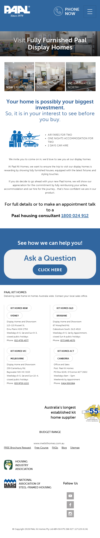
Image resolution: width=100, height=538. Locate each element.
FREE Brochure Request (17, 447)
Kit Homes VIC (18, 351)
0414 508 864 (68, 383)
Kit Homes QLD (65, 308)
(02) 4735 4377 (21, 340)
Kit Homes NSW (19, 308)
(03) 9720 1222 (21, 383)
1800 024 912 (75, 215)
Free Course (41, 447)
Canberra (63, 358)
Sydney (14, 315)
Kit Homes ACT (65, 351)
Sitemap (75, 447)
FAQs (55, 447)
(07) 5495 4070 (67, 340)
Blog (64, 447)
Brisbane (62, 315)
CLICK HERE (50, 269)
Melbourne (17, 358)
